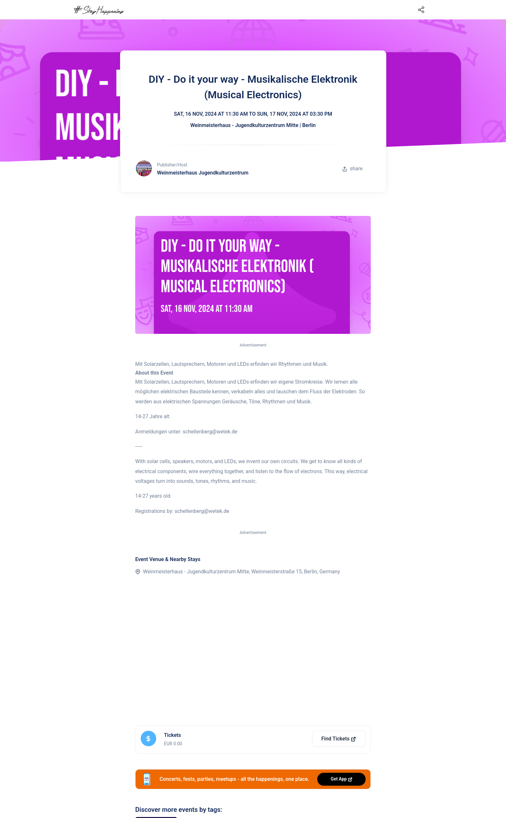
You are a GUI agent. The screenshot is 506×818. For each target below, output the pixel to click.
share (352, 168)
